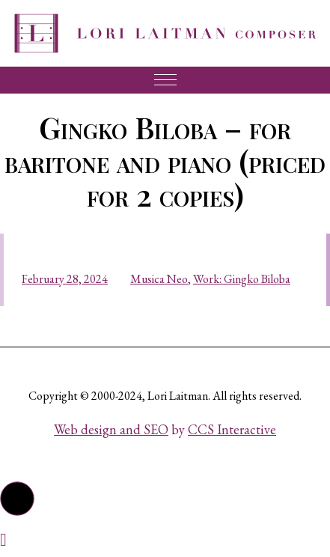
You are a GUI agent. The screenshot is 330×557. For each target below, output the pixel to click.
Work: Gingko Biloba (241, 279)
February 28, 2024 (65, 279)
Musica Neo (159, 279)
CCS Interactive (232, 429)
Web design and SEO (111, 429)
